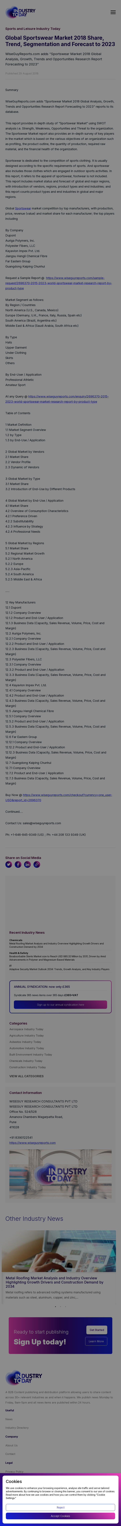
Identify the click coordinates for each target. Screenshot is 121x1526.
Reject (60, 1507)
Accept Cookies (60, 1516)
